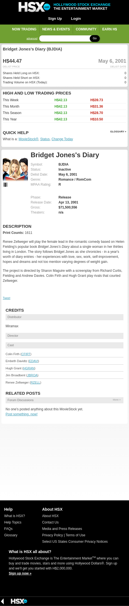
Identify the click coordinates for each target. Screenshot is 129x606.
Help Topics (12, 522)
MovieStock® (28, 139)
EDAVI (33, 361)
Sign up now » (20, 573)
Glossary (10, 535)
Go (94, 38)
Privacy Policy (52, 535)
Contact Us (50, 522)
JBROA (32, 375)
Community (86, 29)
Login (76, 18)
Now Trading (24, 29)
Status (45, 139)
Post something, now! (22, 414)
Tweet (6, 298)
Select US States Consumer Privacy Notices (75, 542)
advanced (31, 38)
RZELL (35, 382)
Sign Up (55, 18)
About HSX (50, 516)
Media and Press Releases (62, 529)
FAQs (8, 529)
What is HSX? (14, 516)
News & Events (56, 29)
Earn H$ (109, 29)
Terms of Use (75, 535)
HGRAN (29, 368)
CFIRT (25, 354)
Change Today (62, 139)
